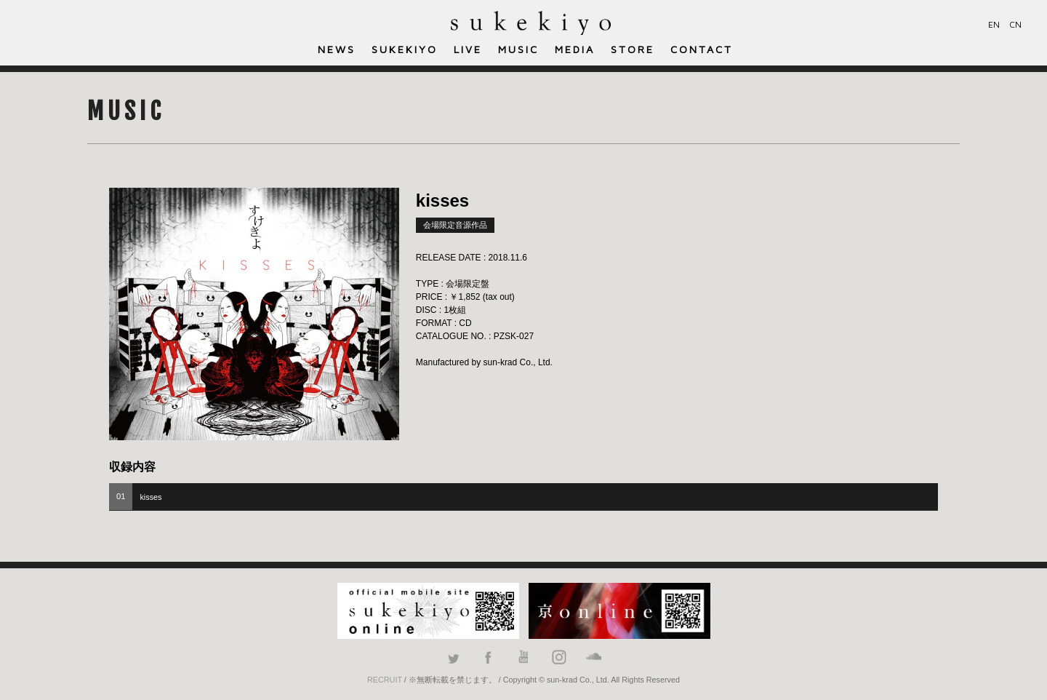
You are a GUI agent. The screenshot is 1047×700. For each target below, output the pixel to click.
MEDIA (575, 49)
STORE (632, 49)
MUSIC (518, 49)
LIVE (468, 49)
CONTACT (701, 49)
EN (994, 24)
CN (1015, 24)
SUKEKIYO (405, 49)
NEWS (337, 49)
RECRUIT (384, 679)
